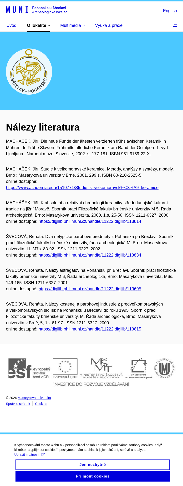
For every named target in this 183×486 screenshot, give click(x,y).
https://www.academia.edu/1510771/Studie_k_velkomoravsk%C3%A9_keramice (82, 187)
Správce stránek (18, 404)
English (170, 10)
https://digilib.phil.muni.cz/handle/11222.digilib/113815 (90, 329)
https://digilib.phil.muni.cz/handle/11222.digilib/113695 (90, 289)
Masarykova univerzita (34, 398)
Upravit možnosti (29, 457)
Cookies (41, 404)
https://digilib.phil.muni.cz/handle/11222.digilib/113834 (90, 255)
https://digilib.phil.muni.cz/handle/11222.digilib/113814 (90, 221)
